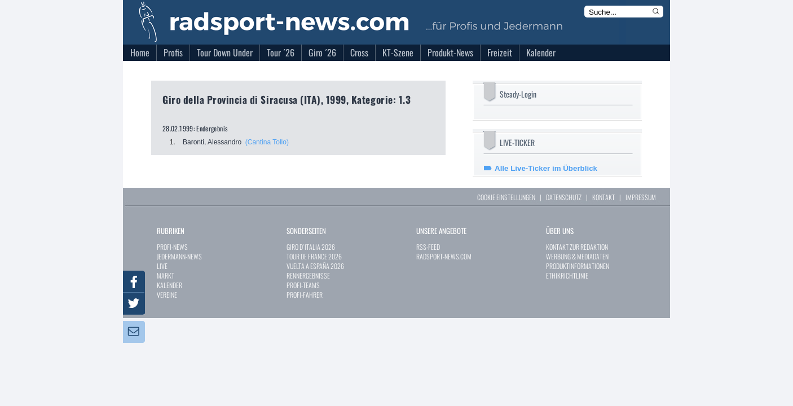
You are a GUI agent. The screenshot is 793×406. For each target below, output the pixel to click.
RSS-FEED (428, 246)
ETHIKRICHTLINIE (567, 275)
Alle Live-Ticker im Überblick (546, 168)
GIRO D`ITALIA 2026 (311, 246)
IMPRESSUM (640, 197)
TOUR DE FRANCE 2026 (314, 256)
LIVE (162, 266)
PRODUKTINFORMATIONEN (577, 266)
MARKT (165, 275)
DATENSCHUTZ (563, 197)
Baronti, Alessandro (212, 142)
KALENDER (169, 285)
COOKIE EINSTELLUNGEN (506, 197)
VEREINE (167, 294)
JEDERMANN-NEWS (179, 256)
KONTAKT (603, 197)
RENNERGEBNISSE (308, 275)
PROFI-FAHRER (305, 294)
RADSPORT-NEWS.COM (444, 256)
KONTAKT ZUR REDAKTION (577, 246)
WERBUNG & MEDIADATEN (577, 256)
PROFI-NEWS (172, 246)
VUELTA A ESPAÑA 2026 (315, 266)
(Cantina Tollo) (267, 142)
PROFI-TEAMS (303, 285)
